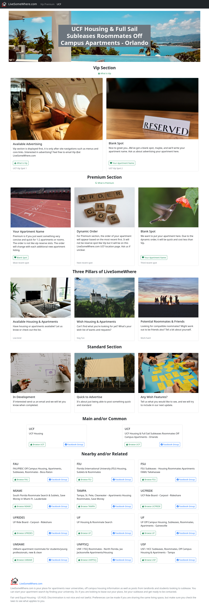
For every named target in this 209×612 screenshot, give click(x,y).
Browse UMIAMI (23, 560)
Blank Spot (20, 257)
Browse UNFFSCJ (87, 560)
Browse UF (84, 533)
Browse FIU (84, 479)
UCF (59, 4)
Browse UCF (37, 444)
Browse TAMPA (86, 506)
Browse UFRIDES (23, 533)
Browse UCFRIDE (151, 506)
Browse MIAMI (22, 506)
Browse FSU (149, 479)
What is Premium (104, 183)
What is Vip (104, 73)
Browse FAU (21, 479)
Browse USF (149, 560)
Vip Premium (47, 4)
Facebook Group (74, 444)
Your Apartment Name (122, 163)
